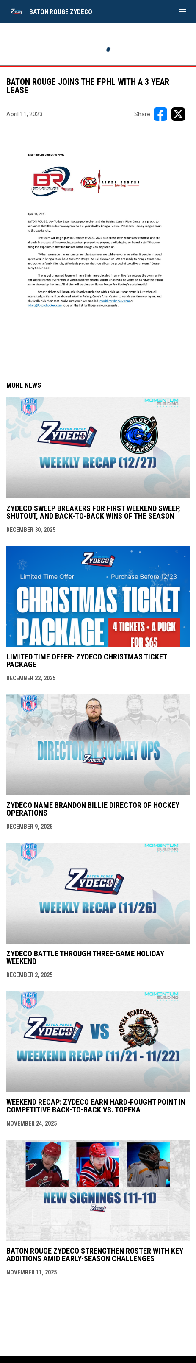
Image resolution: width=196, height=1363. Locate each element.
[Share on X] (178, 114)
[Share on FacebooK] (160, 114)
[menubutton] (182, 12)
